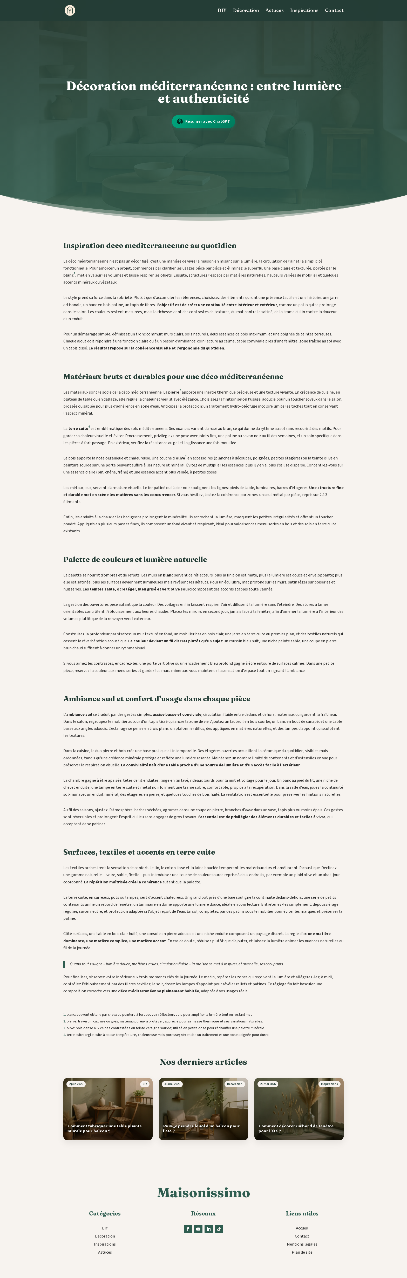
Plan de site (302, 1252)
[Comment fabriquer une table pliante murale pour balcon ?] (108, 1109)
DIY (222, 11)
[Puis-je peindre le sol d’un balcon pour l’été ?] (203, 1109)
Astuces (275, 11)
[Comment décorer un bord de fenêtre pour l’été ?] (299, 1109)
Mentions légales (302, 1244)
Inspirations (304, 11)
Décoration (246, 11)
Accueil (302, 1228)
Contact (334, 11)
